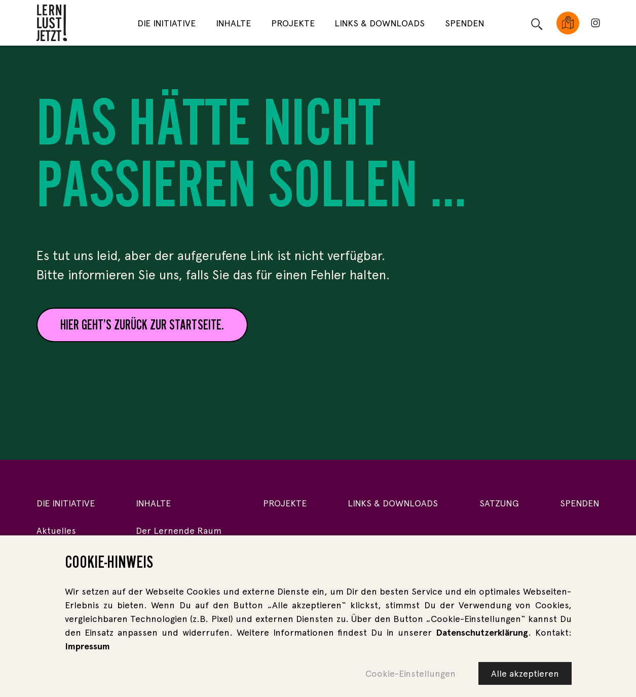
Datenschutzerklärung (482, 632)
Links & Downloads (379, 23)
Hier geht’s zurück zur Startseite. (142, 324)
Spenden (464, 23)
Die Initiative (166, 23)
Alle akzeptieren (525, 673)
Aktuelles (56, 530)
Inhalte (233, 23)
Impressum (87, 646)
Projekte (293, 23)
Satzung (499, 503)
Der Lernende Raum (178, 530)
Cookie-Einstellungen (410, 673)
